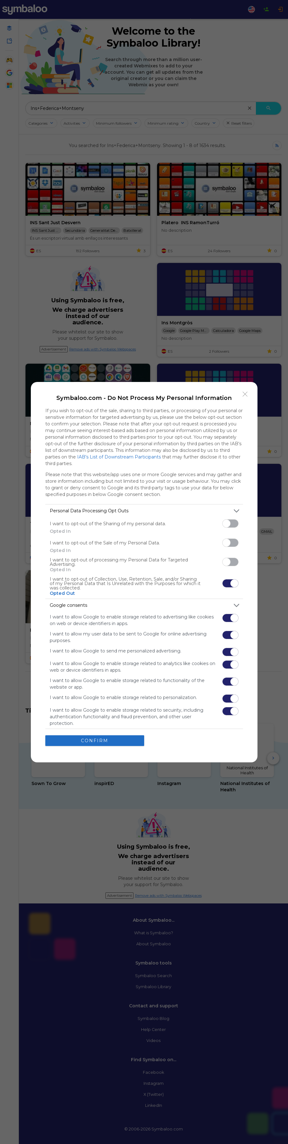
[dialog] (144, 572)
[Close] (245, 394)
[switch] (230, 523)
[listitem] (144, 510)
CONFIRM (94, 740)
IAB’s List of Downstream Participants (119, 457)
